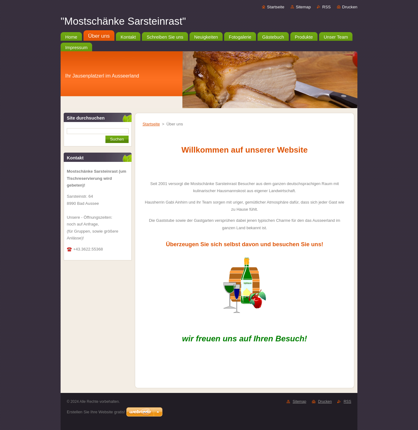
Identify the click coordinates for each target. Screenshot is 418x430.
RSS (326, 7)
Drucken (349, 7)
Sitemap (303, 7)
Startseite (275, 7)
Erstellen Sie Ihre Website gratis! (96, 412)
